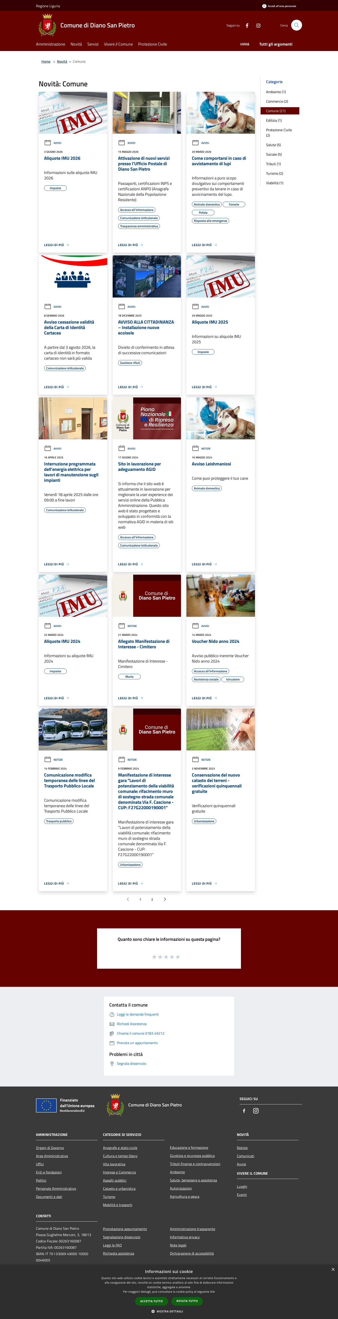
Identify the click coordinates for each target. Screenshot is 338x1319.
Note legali (178, 1245)
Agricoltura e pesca (184, 1196)
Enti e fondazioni (49, 1172)
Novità (62, 61)
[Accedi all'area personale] (279, 6)
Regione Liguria (48, 6)
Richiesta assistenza (118, 1253)
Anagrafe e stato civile (120, 1147)
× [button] (333, 1269)
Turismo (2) (274, 173)
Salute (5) (273, 145)
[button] (169, 1311)
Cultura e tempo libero (120, 1156)
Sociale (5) (274, 154)
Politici (41, 1180)
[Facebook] (245, 25)
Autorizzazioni (181, 1188)
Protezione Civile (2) (279, 132)
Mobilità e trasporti (117, 1205)
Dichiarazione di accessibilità (192, 1253)
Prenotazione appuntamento (125, 1229)
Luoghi (242, 1186)
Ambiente (177, 1172)
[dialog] (169, 1292)
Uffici (40, 1164)
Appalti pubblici (114, 1180)
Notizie (201, 448)
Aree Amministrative (52, 1156)
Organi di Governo (50, 1147)
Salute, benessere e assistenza (193, 1180)
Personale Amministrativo (56, 1188)
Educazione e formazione (189, 1147)
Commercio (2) (277, 101)
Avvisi (52, 143)
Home (45, 61)
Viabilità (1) (274, 183)
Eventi (242, 1194)
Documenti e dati (49, 1196)
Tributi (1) (273, 164)
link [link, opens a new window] (212, 1292)
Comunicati (245, 1156)
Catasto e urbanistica (119, 1188)
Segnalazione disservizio (121, 1237)
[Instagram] (256, 25)
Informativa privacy (185, 1237)
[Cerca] (296, 25)
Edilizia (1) (274, 120)
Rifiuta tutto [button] (187, 1301)
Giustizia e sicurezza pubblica (192, 1155)
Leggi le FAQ (112, 1245)
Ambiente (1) (276, 91)
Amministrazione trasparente (192, 1229)
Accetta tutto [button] (151, 1301)
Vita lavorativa (114, 1164)
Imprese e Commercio (119, 1172)
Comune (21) (276, 111)
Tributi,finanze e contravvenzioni (195, 1164)
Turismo (109, 1196)
